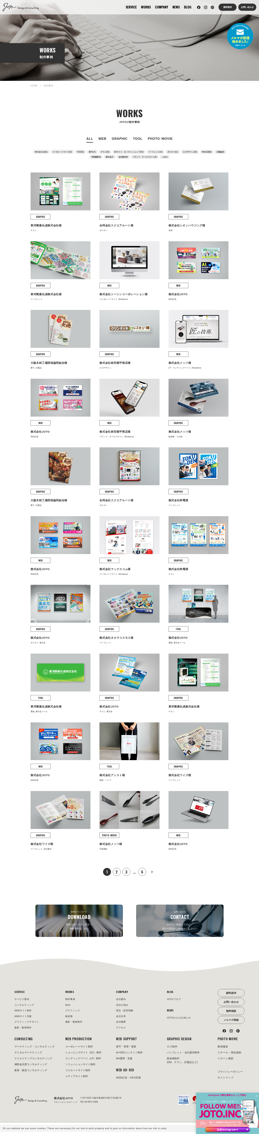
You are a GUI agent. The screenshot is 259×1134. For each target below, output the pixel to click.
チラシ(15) (105, 152)
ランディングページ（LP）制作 (83, 1060)
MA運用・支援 (124, 1060)
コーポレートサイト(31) (62, 152)
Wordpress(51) (41, 152)
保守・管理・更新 (126, 1048)
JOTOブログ (174, 999)
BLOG (187, 7)
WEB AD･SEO (125, 1072)
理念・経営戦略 (125, 1011)
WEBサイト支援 (23, 1017)
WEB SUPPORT (126, 1041)
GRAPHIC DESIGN (179, 1041)
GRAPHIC (120, 138)
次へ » (152, 872)
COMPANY (161, 7)
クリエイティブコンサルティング (33, 1060)
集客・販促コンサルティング (30, 1072)
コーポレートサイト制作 (79, 1048)
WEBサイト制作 (23, 1011)
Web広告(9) (207, 152)
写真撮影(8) (96, 157)
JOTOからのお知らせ (180, 1019)
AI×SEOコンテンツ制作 (129, 1054)
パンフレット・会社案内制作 (183, 1054)
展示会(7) (109, 157)
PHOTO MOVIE (228, 1041)
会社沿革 (121, 1017)
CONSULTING (23, 1041)
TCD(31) (80, 152)
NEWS (176, 7)
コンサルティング (25, 1005)
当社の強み (122, 1005)
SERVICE (131, 7)
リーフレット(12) (155, 152)
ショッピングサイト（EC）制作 (83, 1054)
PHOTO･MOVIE (160, 138)
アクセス (121, 1029)
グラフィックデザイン (27, 1023)
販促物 (69, 1017)
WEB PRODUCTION (78, 1041)
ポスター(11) (172, 152)
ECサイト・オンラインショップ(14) (129, 152)
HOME (34, 85)
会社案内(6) (123, 157)
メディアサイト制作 (76, 1078)
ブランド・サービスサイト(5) (145, 157)
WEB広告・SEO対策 (128, 1079)
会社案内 (121, 999)
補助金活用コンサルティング (30, 1066)
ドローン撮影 (225, 1060)
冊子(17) (92, 152)
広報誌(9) (220, 152)
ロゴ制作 (172, 1048)
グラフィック (73, 1011)
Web (68, 1005)
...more (165, 157)
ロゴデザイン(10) (190, 152)
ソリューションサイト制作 (80, 1066)
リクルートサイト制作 (77, 1072)
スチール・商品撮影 (229, 1054)
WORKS (146, 7)
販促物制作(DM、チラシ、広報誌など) (182, 1062)
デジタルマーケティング (28, 1054)
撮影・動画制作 (23, 1029)
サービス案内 (22, 999)
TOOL (137, 138)
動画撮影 (223, 1048)
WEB (102, 138)
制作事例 (70, 999)
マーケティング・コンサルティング (34, 1048)
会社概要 (121, 1023)
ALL (89, 138)
